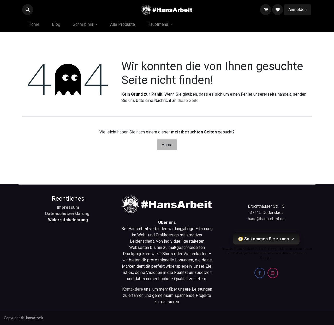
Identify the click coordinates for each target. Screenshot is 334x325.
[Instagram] (272, 273)
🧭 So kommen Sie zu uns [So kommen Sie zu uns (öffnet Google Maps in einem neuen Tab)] (266, 238)
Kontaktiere (133, 289)
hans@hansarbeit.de (266, 218)
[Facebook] (259, 273)
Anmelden (297, 9)
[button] (27, 9)
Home (167, 144)
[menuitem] (34, 24)
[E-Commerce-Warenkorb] (265, 9)
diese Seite (188, 100)
